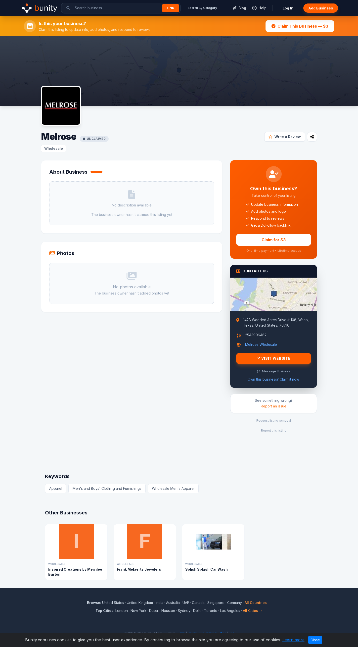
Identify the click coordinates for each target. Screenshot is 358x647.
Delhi (197, 610)
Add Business (320, 8)
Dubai (154, 610)
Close (315, 640)
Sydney (184, 610)
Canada (198, 602)
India (159, 602)
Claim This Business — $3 (299, 26)
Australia (173, 602)
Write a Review (284, 137)
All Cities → (253, 610)
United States (113, 602)
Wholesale (53, 148)
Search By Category (202, 8)
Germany (234, 602)
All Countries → (258, 602)
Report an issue (273, 406)
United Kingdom (140, 602)
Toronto (210, 610)
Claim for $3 (274, 239)
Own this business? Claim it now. (274, 379)
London (121, 610)
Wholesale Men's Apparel (173, 488)
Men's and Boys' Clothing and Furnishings (107, 488)
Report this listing (273, 430)
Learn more (293, 639)
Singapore (215, 602)
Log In (288, 8)
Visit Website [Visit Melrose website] (274, 358)
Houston (168, 610)
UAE (185, 602)
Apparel (55, 488)
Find (170, 8)
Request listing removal (273, 420)
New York (138, 610)
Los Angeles (230, 610)
